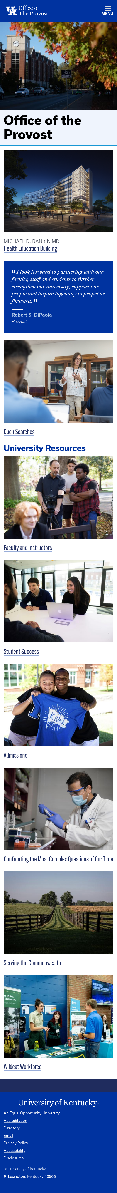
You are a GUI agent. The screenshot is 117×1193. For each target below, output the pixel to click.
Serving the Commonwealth (32, 963)
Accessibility (14, 1150)
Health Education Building (30, 249)
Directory (12, 1128)
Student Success (21, 652)
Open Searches (19, 432)
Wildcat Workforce (22, 1067)
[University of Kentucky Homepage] (58, 1103)
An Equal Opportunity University (32, 1113)
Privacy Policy (16, 1143)
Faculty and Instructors (28, 548)
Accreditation (15, 1120)
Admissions (15, 755)
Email (8, 1135)
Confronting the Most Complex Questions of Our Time (58, 859)
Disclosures (14, 1158)
